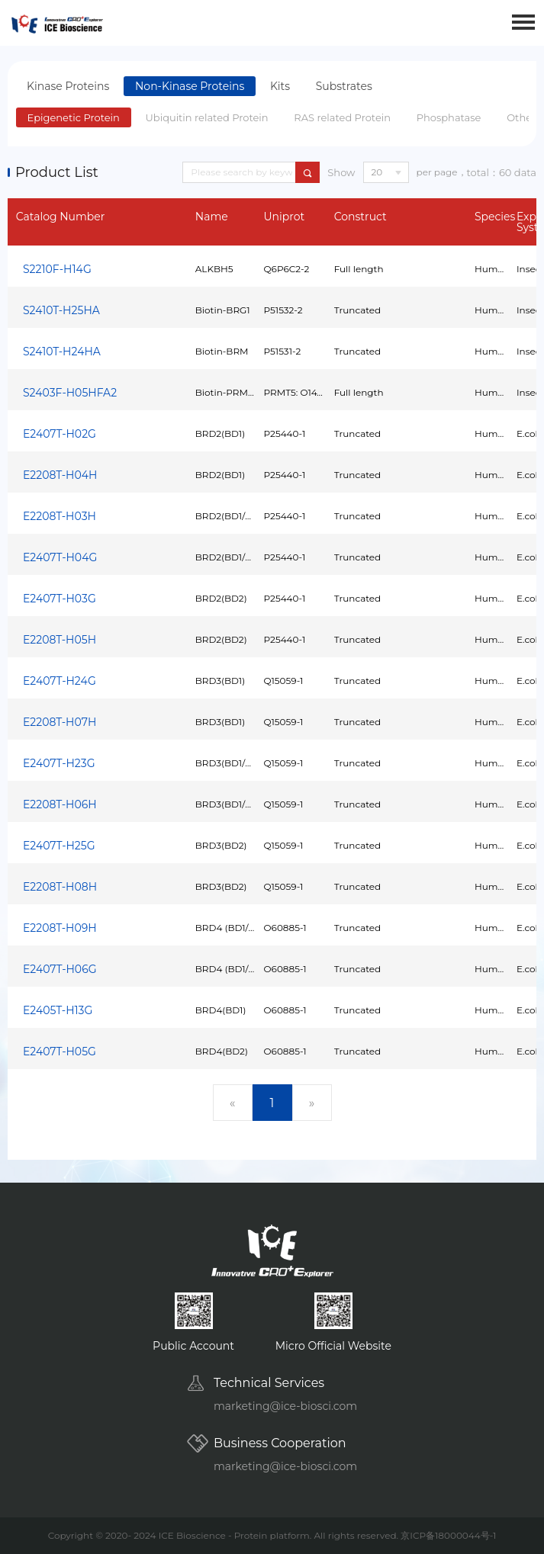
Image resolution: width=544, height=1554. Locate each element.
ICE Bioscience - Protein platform (234, 1535)
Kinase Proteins (68, 86)
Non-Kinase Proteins (189, 86)
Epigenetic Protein (73, 117)
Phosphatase (449, 117)
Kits (280, 86)
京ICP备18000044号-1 (448, 1535)
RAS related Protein (342, 117)
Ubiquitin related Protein (207, 117)
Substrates (344, 86)
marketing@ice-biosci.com (285, 1406)
